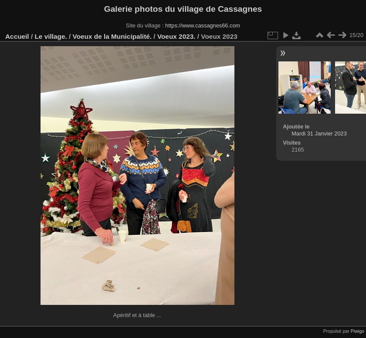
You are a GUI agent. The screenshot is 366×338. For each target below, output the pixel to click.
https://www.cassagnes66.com (202, 25)
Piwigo (357, 331)
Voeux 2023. (176, 36)
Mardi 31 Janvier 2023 (319, 133)
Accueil (17, 36)
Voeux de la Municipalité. (112, 36)
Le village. (50, 36)
